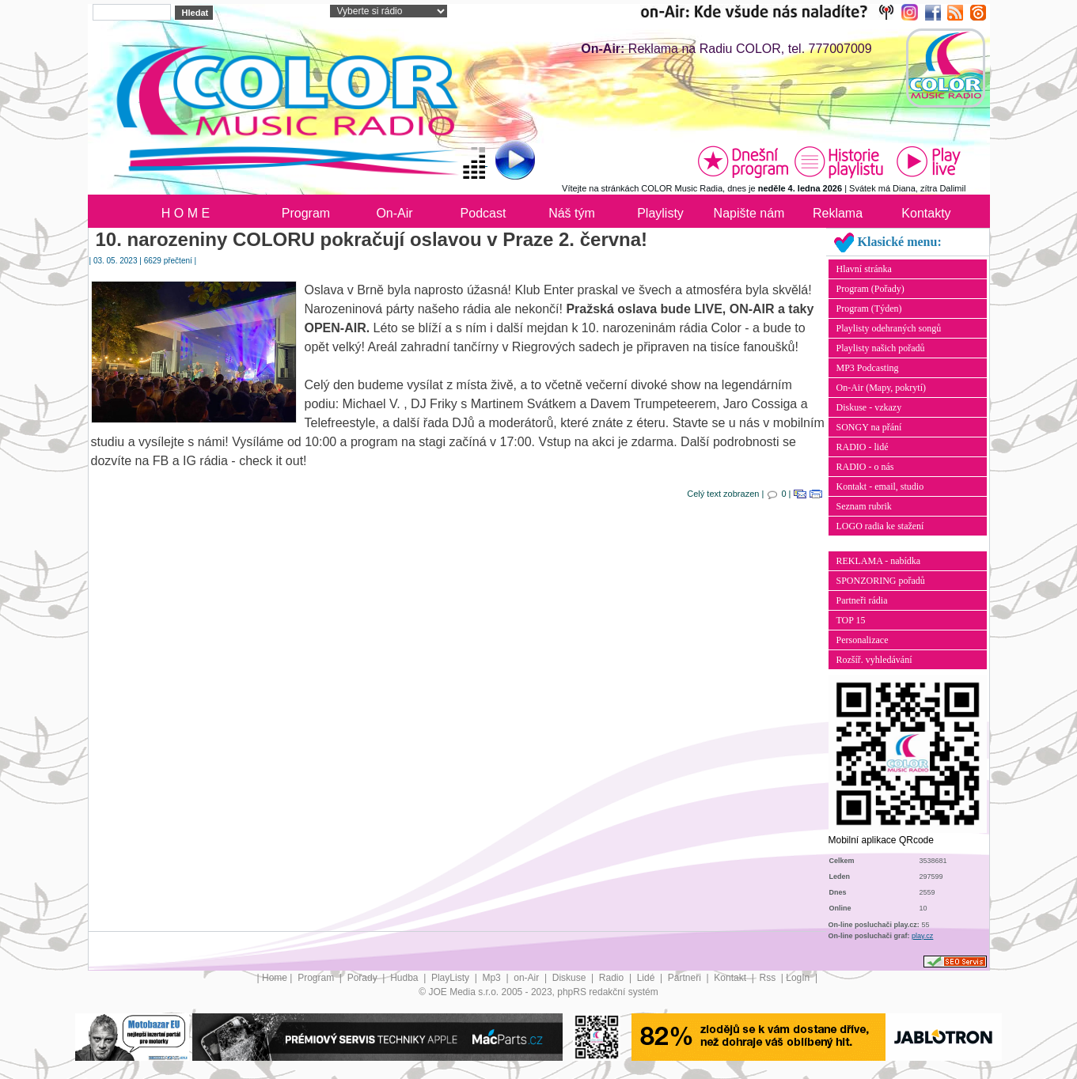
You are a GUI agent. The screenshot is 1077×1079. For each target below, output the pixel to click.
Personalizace (862, 640)
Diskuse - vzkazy (869, 407)
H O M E (185, 213)
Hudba (405, 977)
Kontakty (925, 213)
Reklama (838, 213)
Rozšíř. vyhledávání (874, 659)
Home (274, 977)
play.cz (922, 936)
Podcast (483, 213)
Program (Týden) (869, 308)
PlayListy (451, 977)
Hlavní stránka (864, 268)
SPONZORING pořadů (880, 580)
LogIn (799, 977)
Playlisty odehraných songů (889, 328)
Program (306, 213)
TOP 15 (851, 620)
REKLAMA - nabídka (878, 560)
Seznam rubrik (864, 506)
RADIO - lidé (862, 446)
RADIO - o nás (865, 466)
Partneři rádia (862, 600)
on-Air (527, 977)
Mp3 (492, 977)
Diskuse (570, 977)
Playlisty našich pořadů (880, 348)
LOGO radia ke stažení (880, 526)
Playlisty (660, 213)
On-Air (394, 213)
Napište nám (749, 213)
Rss (768, 977)
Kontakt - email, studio (880, 486)
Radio (613, 977)
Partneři (685, 977)
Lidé (647, 977)
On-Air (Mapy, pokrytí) (881, 387)
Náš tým (571, 213)
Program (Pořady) (870, 288)
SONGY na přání (869, 427)
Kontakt (731, 977)
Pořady (363, 977)
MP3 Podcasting (867, 367)
